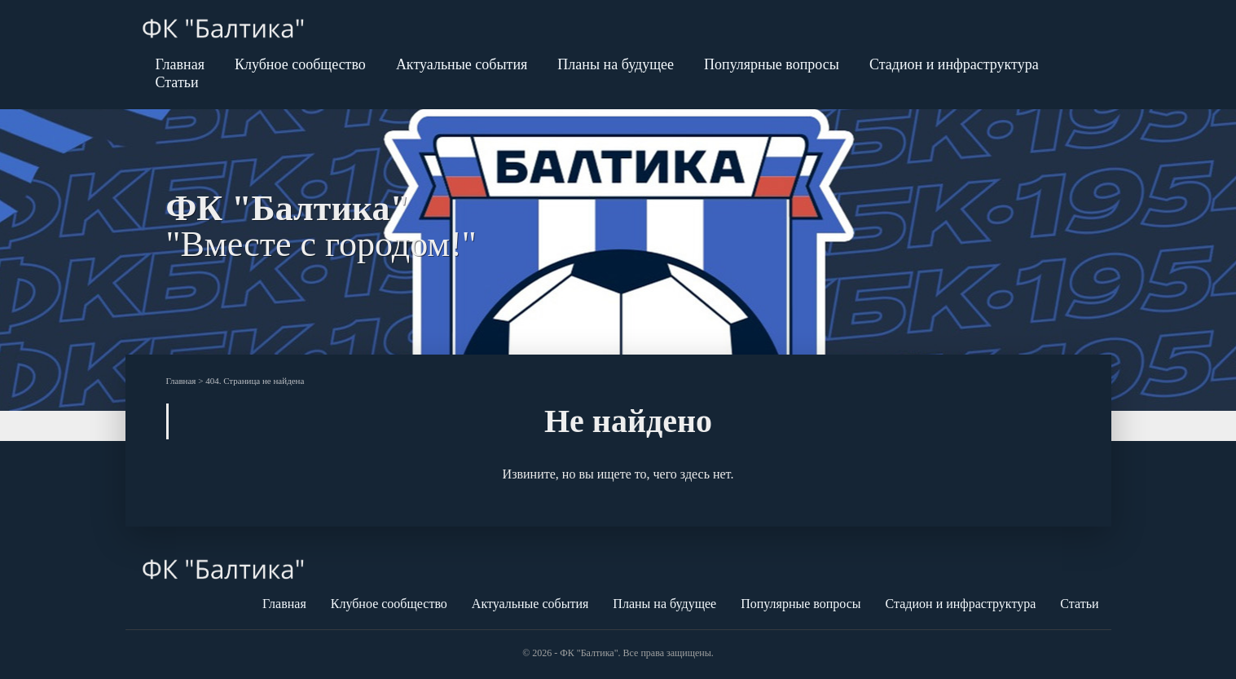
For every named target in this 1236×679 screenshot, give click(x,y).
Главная (180, 64)
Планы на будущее (615, 64)
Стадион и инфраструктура (954, 64)
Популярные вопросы (771, 64)
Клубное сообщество (300, 64)
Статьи (177, 82)
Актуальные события (461, 64)
